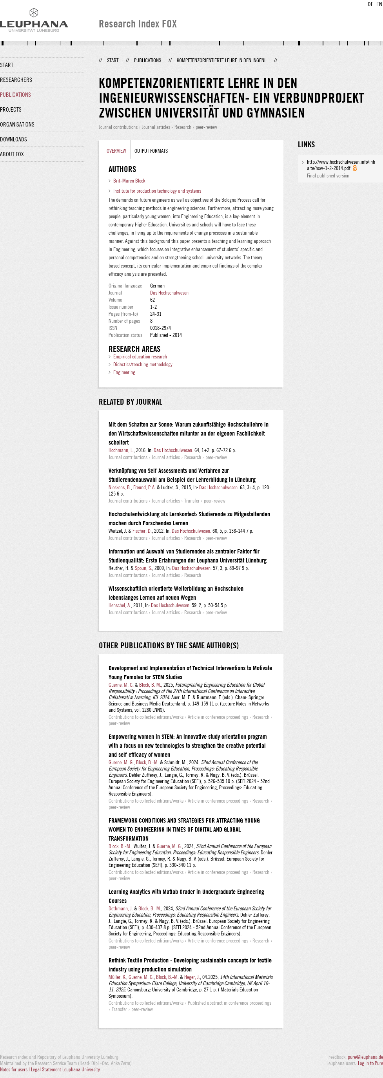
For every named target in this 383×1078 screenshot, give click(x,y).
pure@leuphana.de (365, 1057)
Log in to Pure (370, 1063)
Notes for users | (15, 1069)
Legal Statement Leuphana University (65, 1069)
